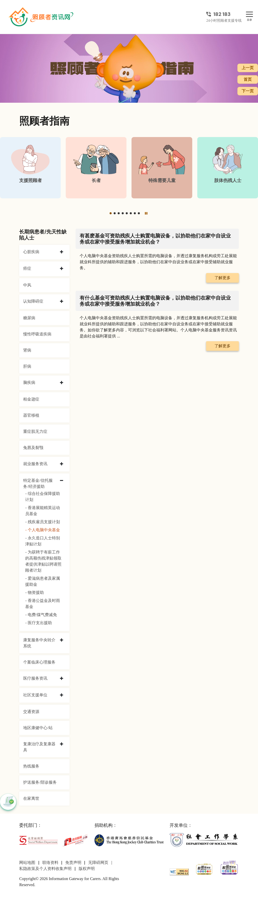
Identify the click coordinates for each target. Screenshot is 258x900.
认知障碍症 (33, 301)
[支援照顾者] (30, 167)
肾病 (27, 350)
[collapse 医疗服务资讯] (62, 678)
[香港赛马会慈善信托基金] (129, 840)
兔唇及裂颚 (33, 447)
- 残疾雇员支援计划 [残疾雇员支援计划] (42, 522)
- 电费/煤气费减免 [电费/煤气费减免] (41, 615)
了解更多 (222, 278)
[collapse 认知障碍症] (62, 301)
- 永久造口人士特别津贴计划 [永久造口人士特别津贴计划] (42, 541)
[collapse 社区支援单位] (62, 695)
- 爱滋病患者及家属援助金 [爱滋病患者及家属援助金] (42, 581)
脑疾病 (29, 382)
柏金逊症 (31, 399)
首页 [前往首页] (248, 79)
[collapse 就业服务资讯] (62, 464)
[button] (111, 213)
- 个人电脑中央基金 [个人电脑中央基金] (42, 530)
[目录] (249, 14)
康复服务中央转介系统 (39, 643)
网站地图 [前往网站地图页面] (27, 862)
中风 (27, 285)
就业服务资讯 (35, 464)
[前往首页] (41, 17)
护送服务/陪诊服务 (39, 782)
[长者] (96, 167)
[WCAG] (179, 871)
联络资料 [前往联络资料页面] (50, 862)
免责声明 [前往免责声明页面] (73, 862)
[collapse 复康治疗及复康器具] (62, 744)
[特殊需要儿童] (162, 167)
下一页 (248, 91)
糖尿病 (29, 318)
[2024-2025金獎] (204, 868)
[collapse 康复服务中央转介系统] (62, 640)
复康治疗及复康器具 (39, 747)
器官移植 (31, 415)
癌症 (27, 268)
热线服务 (31, 766)
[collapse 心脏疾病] (62, 252)
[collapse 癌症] (62, 269)
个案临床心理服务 (39, 662)
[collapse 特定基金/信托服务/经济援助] (62, 481)
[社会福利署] (38, 840)
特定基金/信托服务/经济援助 (37, 483)
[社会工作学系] (204, 840)
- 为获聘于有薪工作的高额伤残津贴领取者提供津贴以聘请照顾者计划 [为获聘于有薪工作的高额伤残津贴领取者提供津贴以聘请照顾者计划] (43, 561)
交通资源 (31, 711)
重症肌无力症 (35, 431)
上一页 (248, 68)
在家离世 (31, 798)
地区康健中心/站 (37, 728)
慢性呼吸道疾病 (37, 334)
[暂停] (146, 213)
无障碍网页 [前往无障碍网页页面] (98, 862)
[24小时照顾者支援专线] (224, 14)
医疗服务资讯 (35, 678)
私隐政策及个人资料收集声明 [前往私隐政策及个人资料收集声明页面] (45, 868)
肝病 (27, 366)
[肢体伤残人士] (227, 167)
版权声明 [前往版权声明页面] (87, 868)
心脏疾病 (31, 252)
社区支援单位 (35, 695)
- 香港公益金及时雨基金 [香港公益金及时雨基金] (42, 603)
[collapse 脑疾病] (62, 383)
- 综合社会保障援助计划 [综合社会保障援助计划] (42, 496)
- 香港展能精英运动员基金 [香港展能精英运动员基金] (42, 511)
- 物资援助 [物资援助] (34, 592)
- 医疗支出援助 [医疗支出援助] (38, 623)
